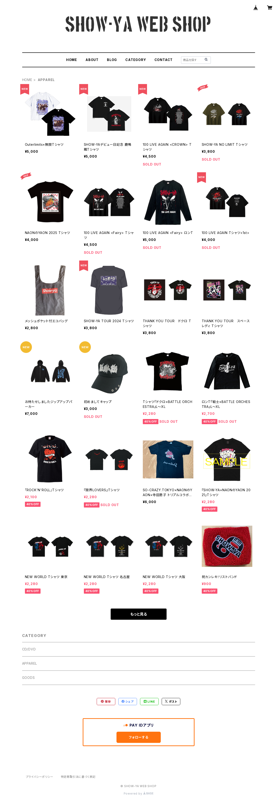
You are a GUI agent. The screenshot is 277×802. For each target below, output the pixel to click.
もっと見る (138, 614)
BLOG (112, 60)
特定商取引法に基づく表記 (78, 776)
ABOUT (92, 60)
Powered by (139, 793)
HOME (71, 60)
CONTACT (163, 60)
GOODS (28, 678)
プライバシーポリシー (39, 776)
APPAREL (29, 663)
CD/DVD (29, 649)
